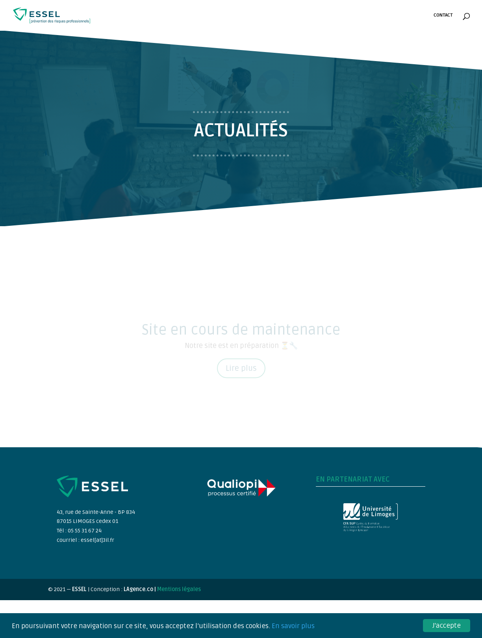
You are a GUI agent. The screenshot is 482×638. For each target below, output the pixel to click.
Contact (443, 15)
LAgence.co (139, 589)
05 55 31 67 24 (85, 530)
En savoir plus (293, 626)
